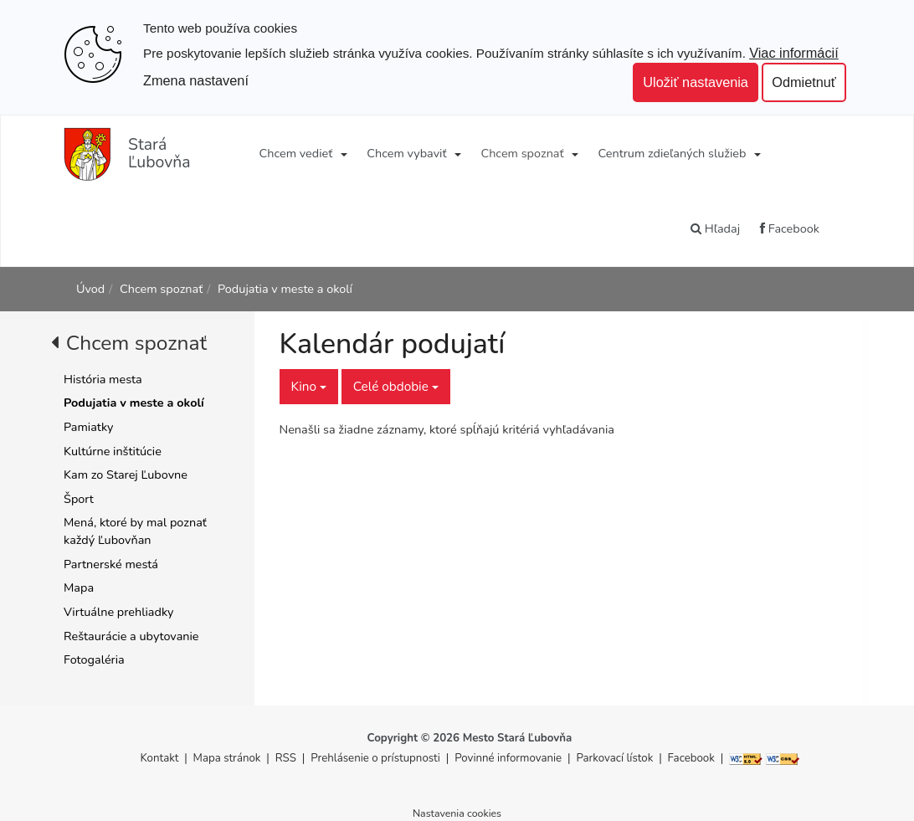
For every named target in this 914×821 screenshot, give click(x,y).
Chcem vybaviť (406, 153)
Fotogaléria (94, 659)
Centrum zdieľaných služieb (672, 153)
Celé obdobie (396, 386)
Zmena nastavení (196, 80)
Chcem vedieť (296, 153)
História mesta (103, 379)
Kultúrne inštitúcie (113, 451)
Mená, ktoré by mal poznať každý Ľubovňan (135, 531)
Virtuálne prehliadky (118, 611)
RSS (287, 758)
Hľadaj (715, 228)
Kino (309, 386)
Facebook (789, 228)
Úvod (90, 288)
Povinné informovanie (508, 758)
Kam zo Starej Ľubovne (125, 474)
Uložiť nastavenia (695, 82)
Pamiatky (88, 426)
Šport (79, 498)
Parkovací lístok (614, 758)
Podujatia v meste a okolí (285, 288)
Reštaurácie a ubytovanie (131, 636)
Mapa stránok (227, 758)
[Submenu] (342, 153)
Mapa (79, 587)
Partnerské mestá (111, 564)
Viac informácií (794, 52)
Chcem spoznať (521, 153)
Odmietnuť (804, 82)
